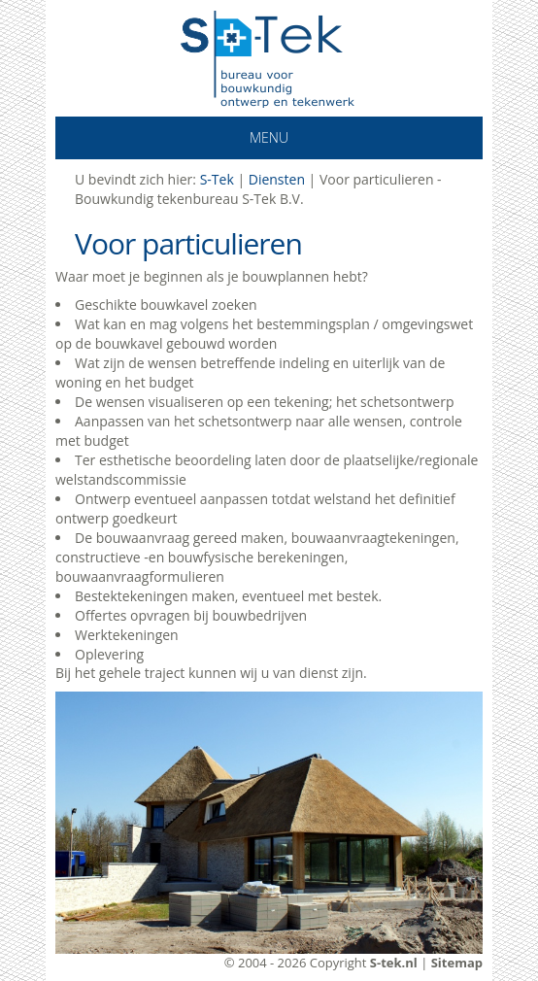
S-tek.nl (394, 962)
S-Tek (217, 179)
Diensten (277, 179)
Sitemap (457, 962)
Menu (236, 137)
